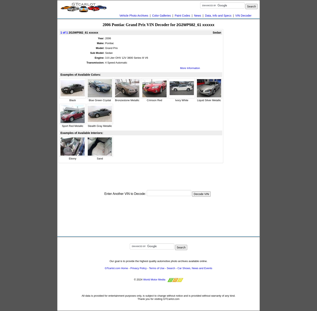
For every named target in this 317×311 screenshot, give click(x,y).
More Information (190, 68)
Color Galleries (161, 15)
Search (171, 268)
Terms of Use (157, 268)
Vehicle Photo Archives (133, 15)
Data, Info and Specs (218, 15)
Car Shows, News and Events (195, 268)
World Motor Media (154, 279)
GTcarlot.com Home (116, 268)
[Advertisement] (141, 174)
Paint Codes (182, 15)
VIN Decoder (243, 15)
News (197, 15)
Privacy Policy (138, 268)
